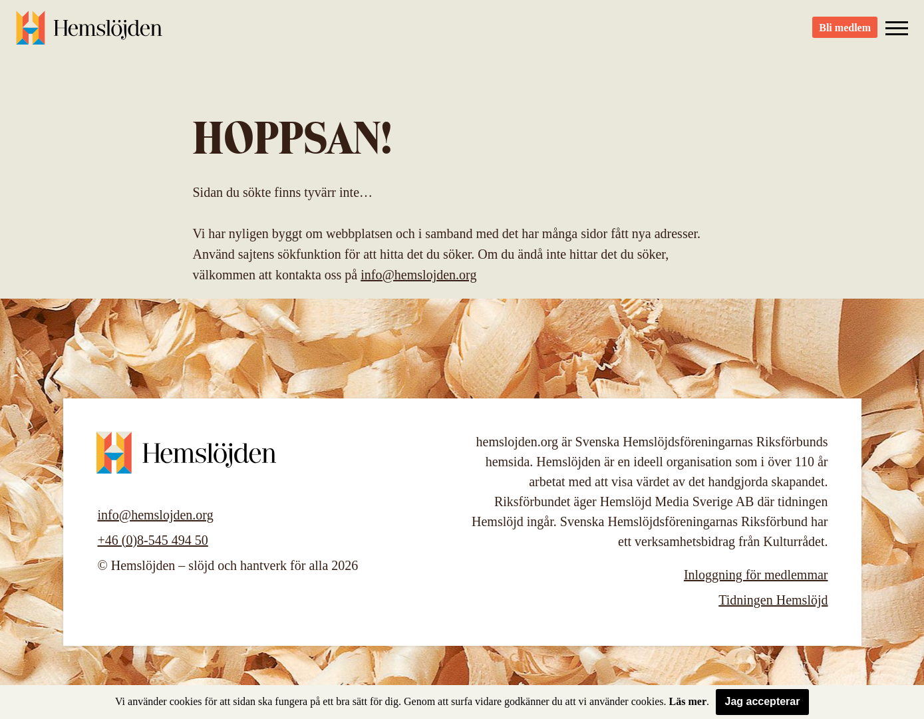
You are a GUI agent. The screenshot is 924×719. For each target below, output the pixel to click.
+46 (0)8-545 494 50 (153, 540)
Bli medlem (845, 33)
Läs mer (687, 701)
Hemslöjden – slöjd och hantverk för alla (89, 33)
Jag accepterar (762, 701)
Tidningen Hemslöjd (773, 600)
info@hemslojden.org (418, 274)
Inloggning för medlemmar (756, 574)
